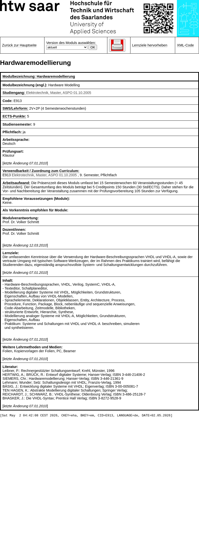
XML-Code (185, 45)
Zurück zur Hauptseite (19, 45)
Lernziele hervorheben (149, 45)
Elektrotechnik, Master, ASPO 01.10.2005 (58, 93)
